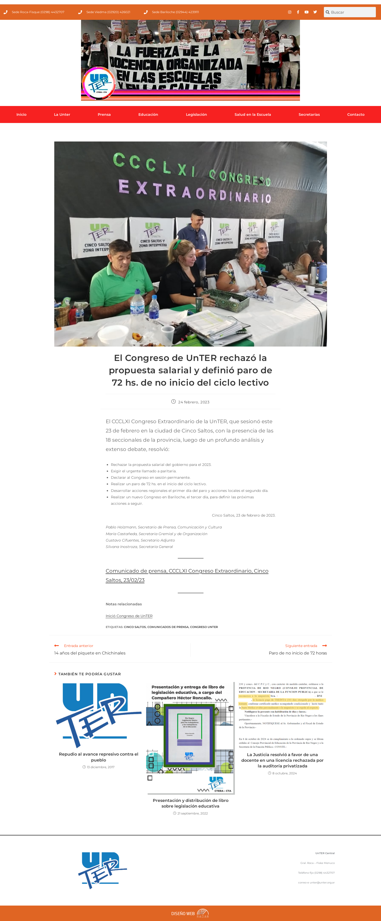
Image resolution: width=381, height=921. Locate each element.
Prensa (104, 114)
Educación (148, 114)
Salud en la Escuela (253, 114)
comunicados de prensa (168, 627)
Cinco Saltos (135, 627)
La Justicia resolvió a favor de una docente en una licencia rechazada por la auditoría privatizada (282, 760)
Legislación (196, 114)
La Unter (62, 114)
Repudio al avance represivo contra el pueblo (98, 757)
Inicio (21, 114)
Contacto (356, 114)
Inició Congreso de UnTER (129, 616)
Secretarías (309, 114)
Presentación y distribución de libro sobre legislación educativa (190, 803)
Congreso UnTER (204, 627)
